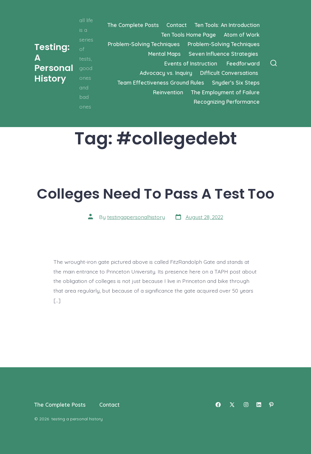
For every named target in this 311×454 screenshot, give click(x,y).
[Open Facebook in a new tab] (218, 404)
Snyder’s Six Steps (236, 82)
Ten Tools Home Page (188, 34)
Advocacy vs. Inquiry (166, 72)
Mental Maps (164, 53)
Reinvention (168, 92)
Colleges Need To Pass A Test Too (155, 193)
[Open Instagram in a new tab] (246, 404)
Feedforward (243, 63)
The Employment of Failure (225, 92)
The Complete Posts (133, 25)
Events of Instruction (191, 63)
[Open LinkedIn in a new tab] (258, 404)
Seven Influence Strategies (224, 53)
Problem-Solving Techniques (144, 44)
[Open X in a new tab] (232, 404)
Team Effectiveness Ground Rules (161, 82)
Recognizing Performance (227, 101)
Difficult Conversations (230, 72)
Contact (176, 25)
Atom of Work (242, 34)
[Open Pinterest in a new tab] (271, 404)
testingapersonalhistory (136, 217)
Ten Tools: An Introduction (227, 25)
